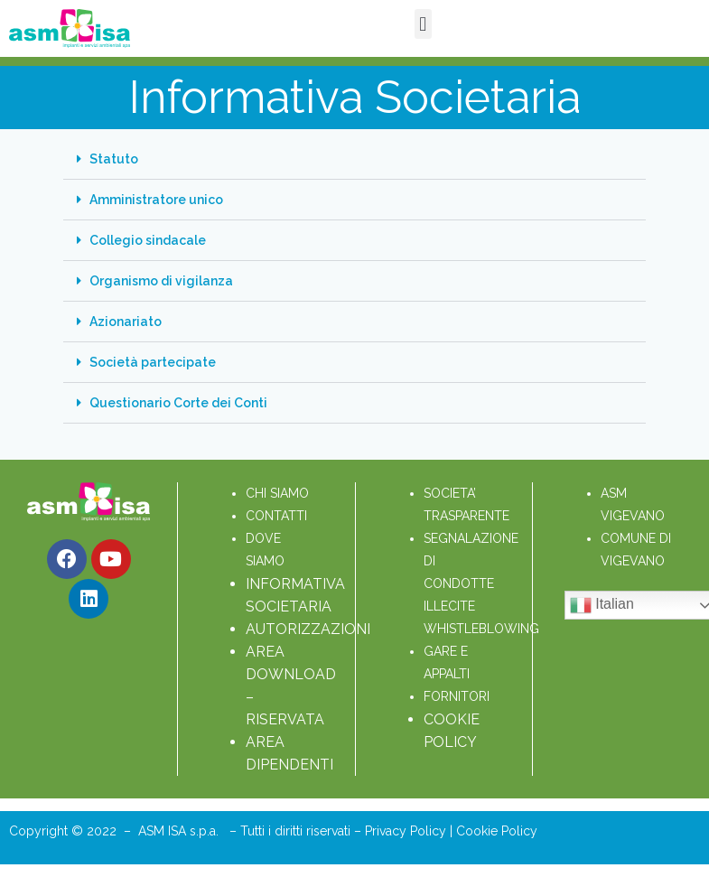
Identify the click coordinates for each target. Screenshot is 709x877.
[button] (423, 24)
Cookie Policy (496, 831)
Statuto (113, 159)
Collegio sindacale (147, 240)
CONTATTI (276, 515)
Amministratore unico (156, 199)
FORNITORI (457, 696)
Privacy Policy (407, 831)
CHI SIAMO (277, 493)
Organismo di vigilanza (161, 281)
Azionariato (125, 321)
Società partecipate (152, 362)
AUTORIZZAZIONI (308, 629)
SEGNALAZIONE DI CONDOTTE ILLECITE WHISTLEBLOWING (481, 583)
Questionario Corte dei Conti (178, 403)
